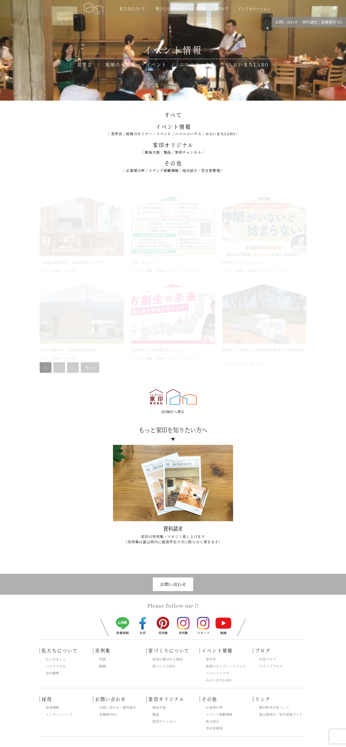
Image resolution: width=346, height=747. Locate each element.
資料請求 (173, 522)
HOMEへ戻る (173, 405)
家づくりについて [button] (170, 8)
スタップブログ (271, 660)
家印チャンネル (188, 152)
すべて (173, 114)
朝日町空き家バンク (274, 701)
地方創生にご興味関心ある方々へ (157, 346)
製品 (167, 152)
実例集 (163, 619)
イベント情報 (173, 126)
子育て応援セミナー (147, 262)
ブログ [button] (223, 8)
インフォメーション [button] (254, 8)
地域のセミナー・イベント (148, 133)
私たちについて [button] (132, 8)
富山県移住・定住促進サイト (281, 708)
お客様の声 (135, 170)
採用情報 (52, 701)
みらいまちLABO (220, 133)
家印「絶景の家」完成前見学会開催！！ (71, 346)
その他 (173, 163)
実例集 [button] (201, 8)
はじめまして (56, 653)
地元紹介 (190, 170)
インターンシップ (59, 708)
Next (90, 361)
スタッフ (203, 619)
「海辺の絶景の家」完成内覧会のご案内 (71, 262)
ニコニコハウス (188, 133)
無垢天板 (152, 152)
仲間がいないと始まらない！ (245, 262)
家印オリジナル (173, 145)
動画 (223, 620)
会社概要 (52, 667)
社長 (142, 619)
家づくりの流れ (164, 660)
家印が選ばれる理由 (167, 653)
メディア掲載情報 (163, 170)
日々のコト (259, 360)
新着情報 (122, 620)
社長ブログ (267, 653)
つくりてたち (56, 660)
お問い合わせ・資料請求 (296, 22)
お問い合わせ (173, 578)
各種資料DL (108, 708)
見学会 (116, 133)
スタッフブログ (234, 360)
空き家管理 (210, 170)
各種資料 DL (331, 22)
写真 (102, 653)
